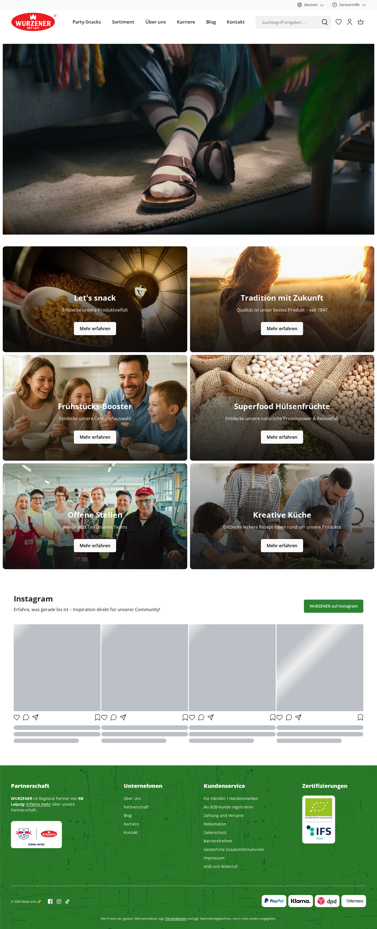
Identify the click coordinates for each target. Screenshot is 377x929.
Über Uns (132, 798)
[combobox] (287, 22)
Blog (128, 815)
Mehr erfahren (95, 329)
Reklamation (215, 824)
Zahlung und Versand (223, 815)
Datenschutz (215, 832)
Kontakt (131, 832)
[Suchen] (324, 22)
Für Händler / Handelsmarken (231, 798)
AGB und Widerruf (220, 866)
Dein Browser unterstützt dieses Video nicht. (188, 139)
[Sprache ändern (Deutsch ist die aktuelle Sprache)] (310, 4)
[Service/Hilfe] (349, 4)
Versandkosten (176, 918)
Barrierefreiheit (218, 840)
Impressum (214, 857)
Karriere (131, 824)
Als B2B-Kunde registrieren (229, 807)
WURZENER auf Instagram (334, 606)
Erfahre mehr (38, 804)
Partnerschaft (136, 807)
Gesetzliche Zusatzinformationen (234, 849)
